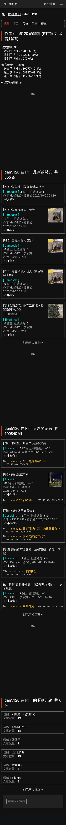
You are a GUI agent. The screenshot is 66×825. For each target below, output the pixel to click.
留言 (35, 23)
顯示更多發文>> (33, 342)
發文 (26, 23)
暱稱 (44, 23)
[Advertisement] (33, 129)
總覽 (7, 23)
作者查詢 (14, 14)
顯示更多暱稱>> (33, 789)
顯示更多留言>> (33, 614)
